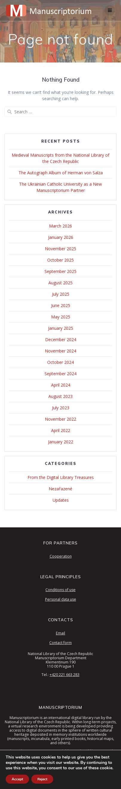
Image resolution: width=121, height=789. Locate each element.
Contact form (60, 642)
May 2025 (60, 317)
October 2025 (60, 260)
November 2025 (60, 248)
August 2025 (60, 283)
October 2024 (60, 362)
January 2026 (60, 237)
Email (60, 633)
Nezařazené (60, 489)
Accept (17, 779)
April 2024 (60, 385)
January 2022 (60, 442)
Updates (61, 500)
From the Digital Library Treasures (60, 477)
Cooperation (61, 556)
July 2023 (60, 407)
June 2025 (60, 305)
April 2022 (60, 430)
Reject (42, 779)
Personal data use (60, 599)
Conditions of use (60, 589)
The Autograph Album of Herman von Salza (61, 172)
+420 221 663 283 (64, 674)
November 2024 (60, 351)
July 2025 (60, 294)
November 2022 (60, 419)
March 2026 (60, 226)
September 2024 (60, 373)
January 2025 (60, 328)
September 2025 (60, 271)
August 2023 (60, 396)
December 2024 (60, 339)
